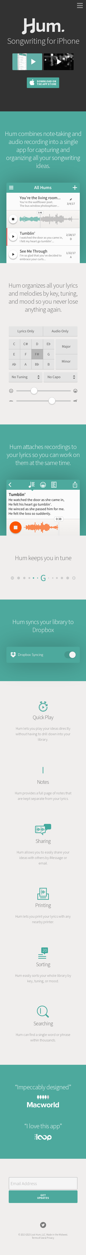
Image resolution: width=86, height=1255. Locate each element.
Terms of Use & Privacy (43, 1237)
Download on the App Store (46, 83)
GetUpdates (43, 1196)
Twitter (43, 1225)
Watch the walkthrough (27, 61)
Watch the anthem (59, 61)
